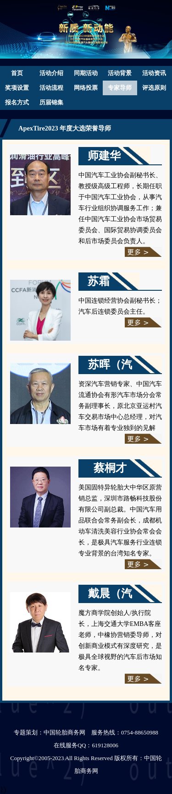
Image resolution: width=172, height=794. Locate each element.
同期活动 (86, 73)
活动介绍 (51, 73)
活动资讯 (154, 73)
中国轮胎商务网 (64, 732)
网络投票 (86, 88)
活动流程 (51, 88)
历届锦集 (51, 102)
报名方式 (17, 102)
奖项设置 (17, 88)
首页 (17, 73)
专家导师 (120, 88)
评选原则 (154, 88)
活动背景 (120, 73)
